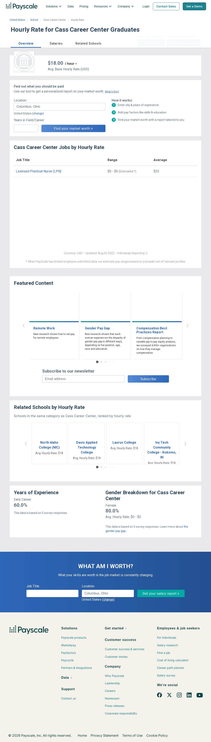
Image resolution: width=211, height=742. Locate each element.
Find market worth (183, 43)
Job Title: (33, 586)
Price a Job (150, 43)
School (34, 19)
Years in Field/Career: (29, 120)
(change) (38, 113)
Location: (20, 100)
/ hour (69, 63)
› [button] (187, 325)
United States (17, 19)
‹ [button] (23, 325)
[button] (26, 43)
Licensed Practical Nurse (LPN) (38, 171)
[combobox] (60, 106)
